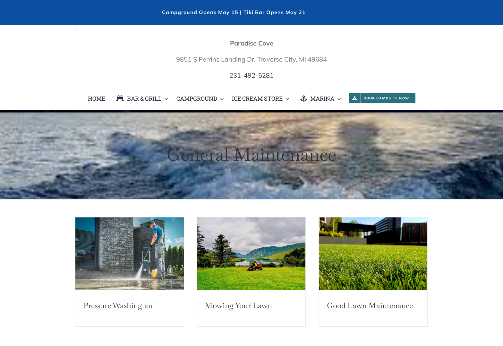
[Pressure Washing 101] (129, 253)
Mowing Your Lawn (238, 305)
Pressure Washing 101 (117, 305)
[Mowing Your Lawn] (251, 253)
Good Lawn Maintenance (370, 305)
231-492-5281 (251, 75)
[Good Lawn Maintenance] (373, 253)
